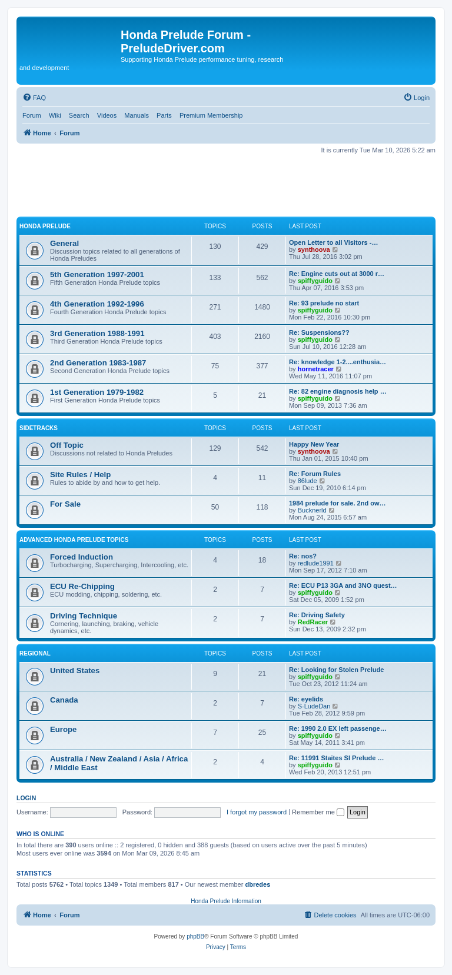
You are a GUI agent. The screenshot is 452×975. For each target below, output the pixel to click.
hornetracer (316, 368)
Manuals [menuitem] (136, 115)
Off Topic (67, 445)
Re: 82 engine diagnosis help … (338, 391)
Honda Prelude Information (226, 901)
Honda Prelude (45, 226)
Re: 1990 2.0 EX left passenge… (338, 728)
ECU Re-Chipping (82, 586)
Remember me (318, 812)
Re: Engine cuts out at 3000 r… (336, 273)
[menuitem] (34, 98)
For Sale (65, 504)
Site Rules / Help (80, 474)
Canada (64, 700)
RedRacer (313, 621)
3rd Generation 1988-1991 (97, 333)
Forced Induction (81, 557)
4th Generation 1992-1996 (97, 304)
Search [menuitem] (79, 115)
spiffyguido (315, 280)
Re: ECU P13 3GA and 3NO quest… (343, 585)
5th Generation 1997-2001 (97, 274)
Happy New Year (314, 444)
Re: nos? (303, 556)
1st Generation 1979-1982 (97, 392)
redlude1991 (316, 563)
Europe (63, 729)
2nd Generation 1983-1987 (98, 362)
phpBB (195, 936)
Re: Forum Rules (315, 473)
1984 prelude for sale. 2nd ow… (337, 503)
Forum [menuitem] (31, 115)
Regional (35, 653)
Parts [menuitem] (164, 115)
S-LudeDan (314, 706)
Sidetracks (38, 428)
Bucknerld (312, 510)
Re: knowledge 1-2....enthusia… (337, 361)
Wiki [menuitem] (55, 115)
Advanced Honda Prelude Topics (73, 540)
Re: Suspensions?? (319, 332)
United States (74, 670)
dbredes (257, 884)
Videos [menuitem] (107, 115)
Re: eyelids (306, 699)
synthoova (314, 249)
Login (26, 797)
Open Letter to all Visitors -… (333, 242)
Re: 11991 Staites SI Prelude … (336, 757)
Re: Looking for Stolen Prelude (336, 669)
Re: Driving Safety (317, 614)
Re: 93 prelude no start (324, 303)
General (64, 243)
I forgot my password (257, 812)
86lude (307, 480)
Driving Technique (83, 615)
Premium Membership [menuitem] (211, 115)
